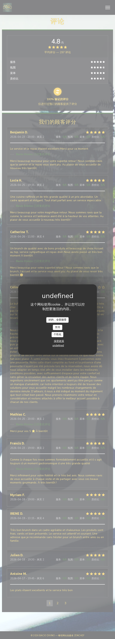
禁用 (57, 327)
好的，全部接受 (57, 320)
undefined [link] (58, 345)
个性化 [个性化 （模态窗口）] (57, 334)
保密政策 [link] (59, 341)
